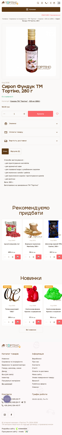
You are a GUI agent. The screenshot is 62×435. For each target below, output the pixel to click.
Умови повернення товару (43, 377)
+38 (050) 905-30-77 (12, 402)
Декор (4, 371)
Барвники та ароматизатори (13, 365)
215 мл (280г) (50, 19)
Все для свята (7, 374)
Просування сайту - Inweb (15, 432)
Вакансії (35, 381)
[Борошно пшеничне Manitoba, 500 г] (32, 229)
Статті (34, 368)
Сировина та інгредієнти (17, 19)
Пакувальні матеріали (11, 381)
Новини (35, 387)
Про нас (35, 362)
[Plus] (12, 257)
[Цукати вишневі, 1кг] (11, 229)
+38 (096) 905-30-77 (12, 399)
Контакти (36, 365)
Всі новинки (31, 330)
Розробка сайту (14, 428)
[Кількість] (14, 114)
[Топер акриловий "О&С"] (11, 294)
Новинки (5, 359)
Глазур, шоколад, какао (11, 368)
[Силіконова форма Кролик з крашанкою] (32, 294)
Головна (5, 19)
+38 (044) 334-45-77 (12, 405)
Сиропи (40, 19)
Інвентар (5, 377)
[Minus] (4, 257)
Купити (40, 114)
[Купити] (18, 256)
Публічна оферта (39, 384)
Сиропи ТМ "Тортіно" (19, 101)
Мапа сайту (37, 374)
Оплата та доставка (40, 371)
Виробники (36, 359)
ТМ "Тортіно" (32, 19)
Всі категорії (7, 384)
